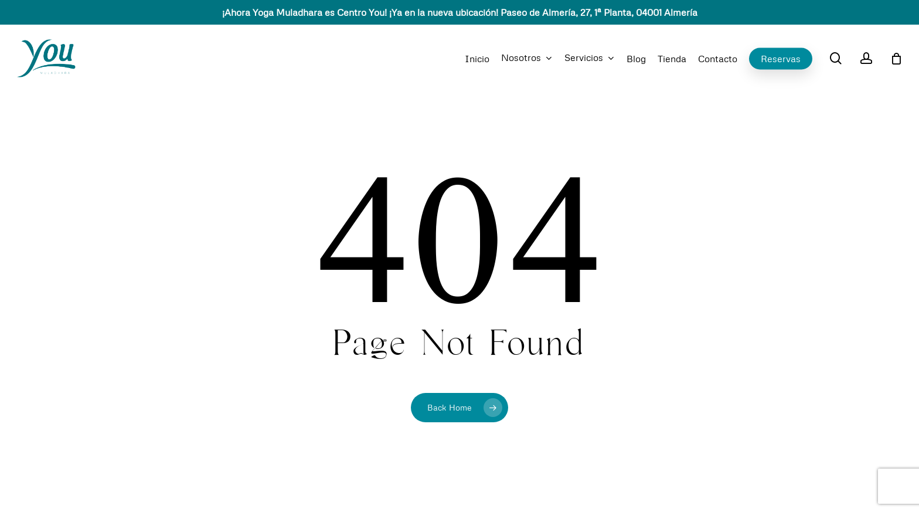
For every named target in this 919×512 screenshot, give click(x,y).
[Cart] (896, 58)
